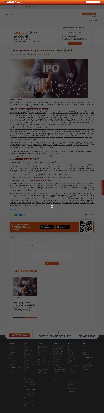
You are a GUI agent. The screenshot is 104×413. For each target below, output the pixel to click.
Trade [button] (39, 2)
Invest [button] (34, 2)
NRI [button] (70, 2)
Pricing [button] (65, 2)
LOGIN (82, 1)
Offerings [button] (59, 2)
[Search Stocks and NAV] (74, 2)
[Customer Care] (78, 2)
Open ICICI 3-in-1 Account (93, 1)
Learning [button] (52, 2)
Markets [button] (46, 2)
